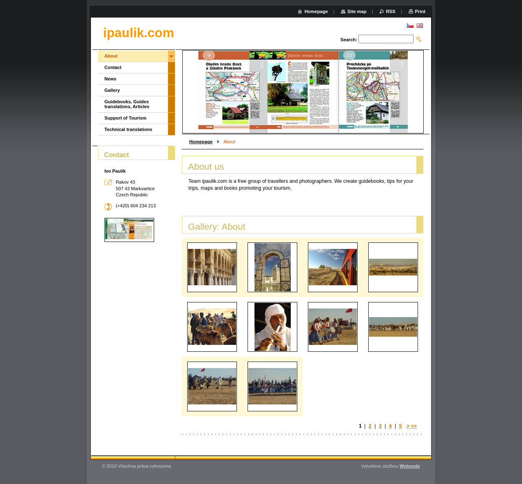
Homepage (200, 141)
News (110, 78)
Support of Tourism (125, 117)
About (110, 55)
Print (420, 11)
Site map (357, 11)
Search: (349, 39)
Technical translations (128, 129)
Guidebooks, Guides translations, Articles (126, 104)
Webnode (410, 466)
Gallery (112, 90)
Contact (113, 67)
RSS (391, 11)
